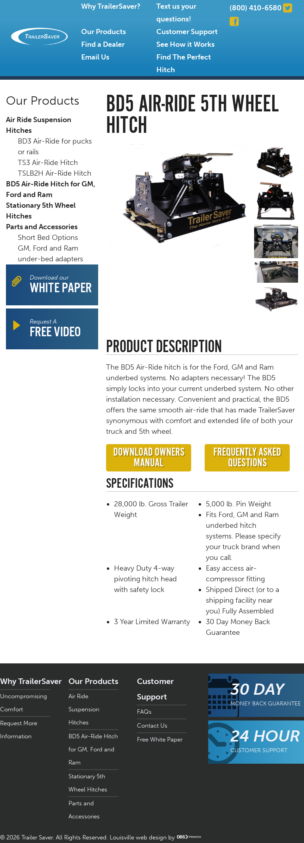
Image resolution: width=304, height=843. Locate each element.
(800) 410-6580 (255, 8)
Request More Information (18, 730)
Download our (61, 285)
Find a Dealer (103, 44)
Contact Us (152, 725)
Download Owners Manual (148, 457)
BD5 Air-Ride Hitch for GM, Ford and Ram (50, 189)
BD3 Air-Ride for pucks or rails (55, 146)
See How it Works (185, 44)
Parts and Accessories (42, 226)
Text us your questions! (176, 12)
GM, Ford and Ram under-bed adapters (50, 253)
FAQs (144, 711)
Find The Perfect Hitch (183, 63)
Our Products (103, 31)
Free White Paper (159, 739)
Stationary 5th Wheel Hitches (41, 210)
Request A (55, 329)
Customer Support (187, 31)
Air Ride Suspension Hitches (38, 125)
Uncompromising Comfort (23, 703)
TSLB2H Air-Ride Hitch (54, 173)
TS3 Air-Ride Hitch (48, 162)
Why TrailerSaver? (111, 6)
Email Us (95, 57)
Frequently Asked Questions (247, 457)
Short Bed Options (48, 237)
